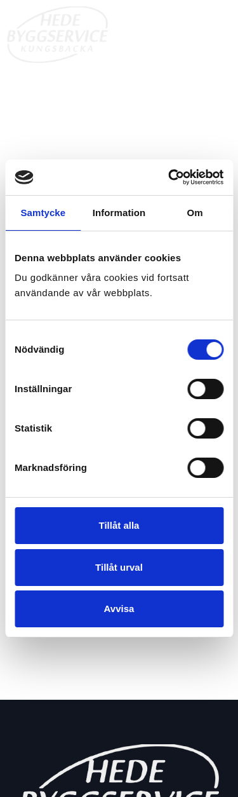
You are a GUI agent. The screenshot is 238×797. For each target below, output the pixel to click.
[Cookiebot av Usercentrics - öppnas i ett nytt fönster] (169, 177)
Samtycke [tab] (42, 212)
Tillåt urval (119, 567)
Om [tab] (195, 212)
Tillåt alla (119, 525)
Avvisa (119, 608)
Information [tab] (119, 212)
